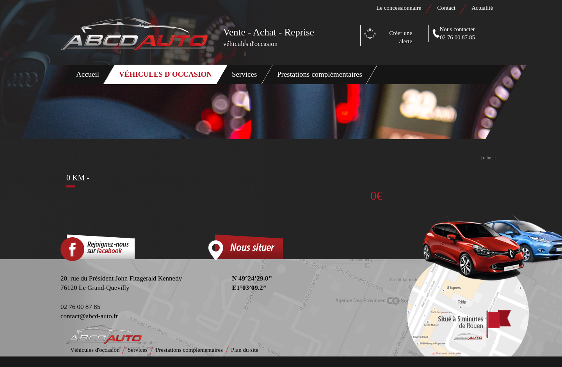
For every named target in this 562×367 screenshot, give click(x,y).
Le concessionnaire (398, 8)
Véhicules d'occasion (165, 74)
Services (244, 74)
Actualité (482, 8)
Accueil (87, 74)
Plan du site (244, 350)
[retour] (488, 158)
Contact (447, 8)
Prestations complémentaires (319, 74)
